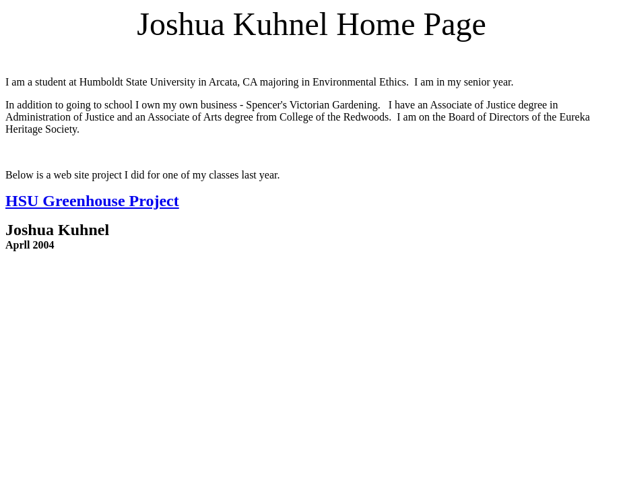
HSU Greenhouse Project (92, 200)
